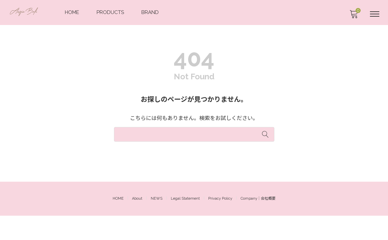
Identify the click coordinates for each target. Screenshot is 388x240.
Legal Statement (185, 223)
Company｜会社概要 (258, 223)
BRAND (150, 12)
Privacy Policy (220, 223)
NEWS (156, 223)
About (137, 223)
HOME (73, 12)
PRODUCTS (111, 12)
